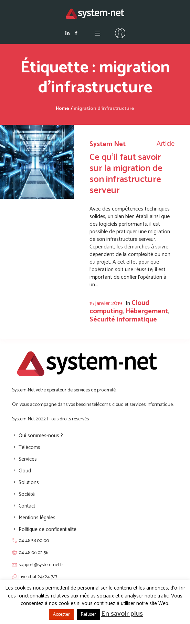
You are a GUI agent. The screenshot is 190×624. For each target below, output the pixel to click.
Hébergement (146, 311)
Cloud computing (119, 307)
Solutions (29, 482)
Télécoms (29, 447)
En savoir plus (122, 614)
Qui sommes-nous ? (41, 435)
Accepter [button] (61, 614)
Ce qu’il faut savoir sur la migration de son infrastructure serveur (125, 174)
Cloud (25, 471)
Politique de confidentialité (47, 529)
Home (62, 109)
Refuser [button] (88, 614)
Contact (27, 506)
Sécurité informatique (123, 319)
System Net (107, 144)
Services (28, 459)
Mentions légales (37, 517)
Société (27, 494)
